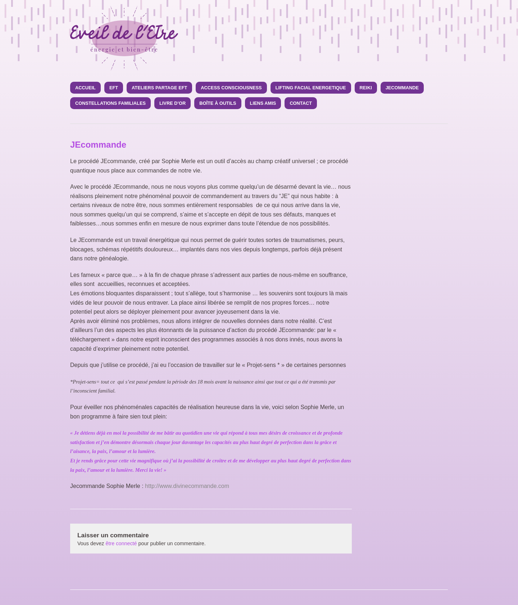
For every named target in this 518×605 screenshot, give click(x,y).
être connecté (121, 543)
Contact (301, 103)
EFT (113, 87)
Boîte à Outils (217, 103)
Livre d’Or (172, 103)
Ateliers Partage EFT (159, 87)
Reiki (366, 87)
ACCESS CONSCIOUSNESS (231, 87)
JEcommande (402, 87)
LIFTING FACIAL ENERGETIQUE (311, 87)
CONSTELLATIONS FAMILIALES (110, 103)
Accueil (85, 87)
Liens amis (263, 103)
